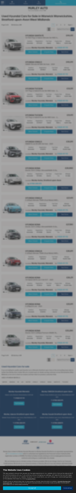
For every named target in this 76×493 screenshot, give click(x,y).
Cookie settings (67, 488)
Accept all (32, 488)
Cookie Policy (31, 479)
